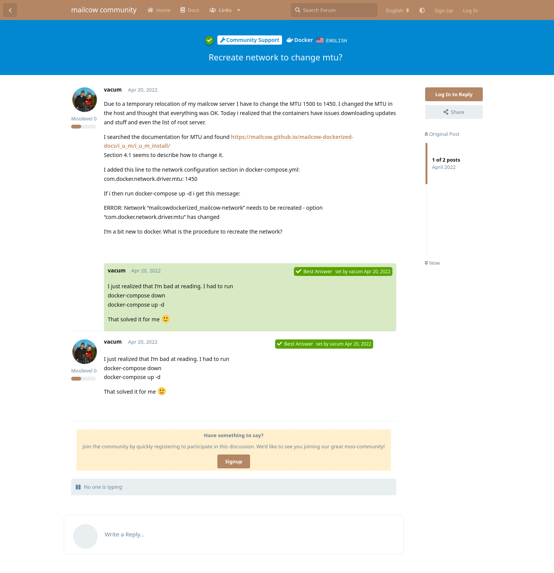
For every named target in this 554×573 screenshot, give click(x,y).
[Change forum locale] (397, 10)
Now (432, 262)
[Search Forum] (334, 10)
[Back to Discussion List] (10, 10)
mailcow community (104, 9)
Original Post (442, 133)
